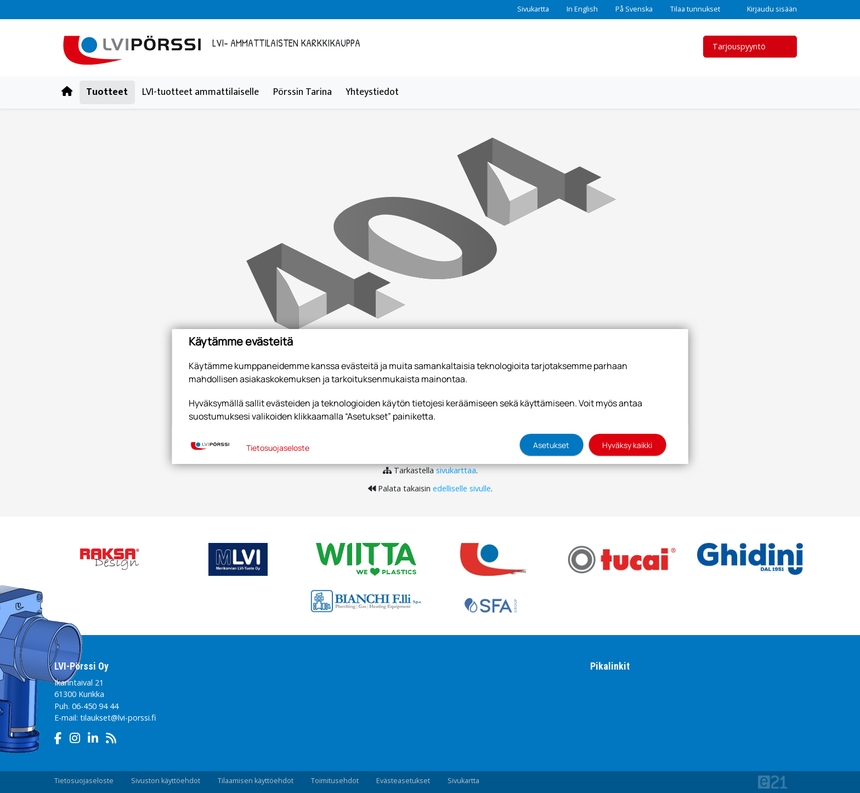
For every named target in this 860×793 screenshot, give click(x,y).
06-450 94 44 (95, 706)
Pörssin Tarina (302, 92)
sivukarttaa (456, 470)
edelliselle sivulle (462, 488)
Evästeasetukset (403, 780)
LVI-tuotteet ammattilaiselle (200, 92)
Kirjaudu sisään (767, 9)
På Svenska (634, 9)
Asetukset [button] (551, 445)
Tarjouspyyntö (745, 46)
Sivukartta (533, 9)
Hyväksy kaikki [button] (627, 445)
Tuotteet (107, 92)
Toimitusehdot (335, 780)
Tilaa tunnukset (695, 9)
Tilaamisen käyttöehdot (255, 780)
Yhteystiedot (372, 92)
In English (582, 9)
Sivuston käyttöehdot (165, 780)
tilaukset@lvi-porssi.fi (118, 717)
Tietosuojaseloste (84, 780)
